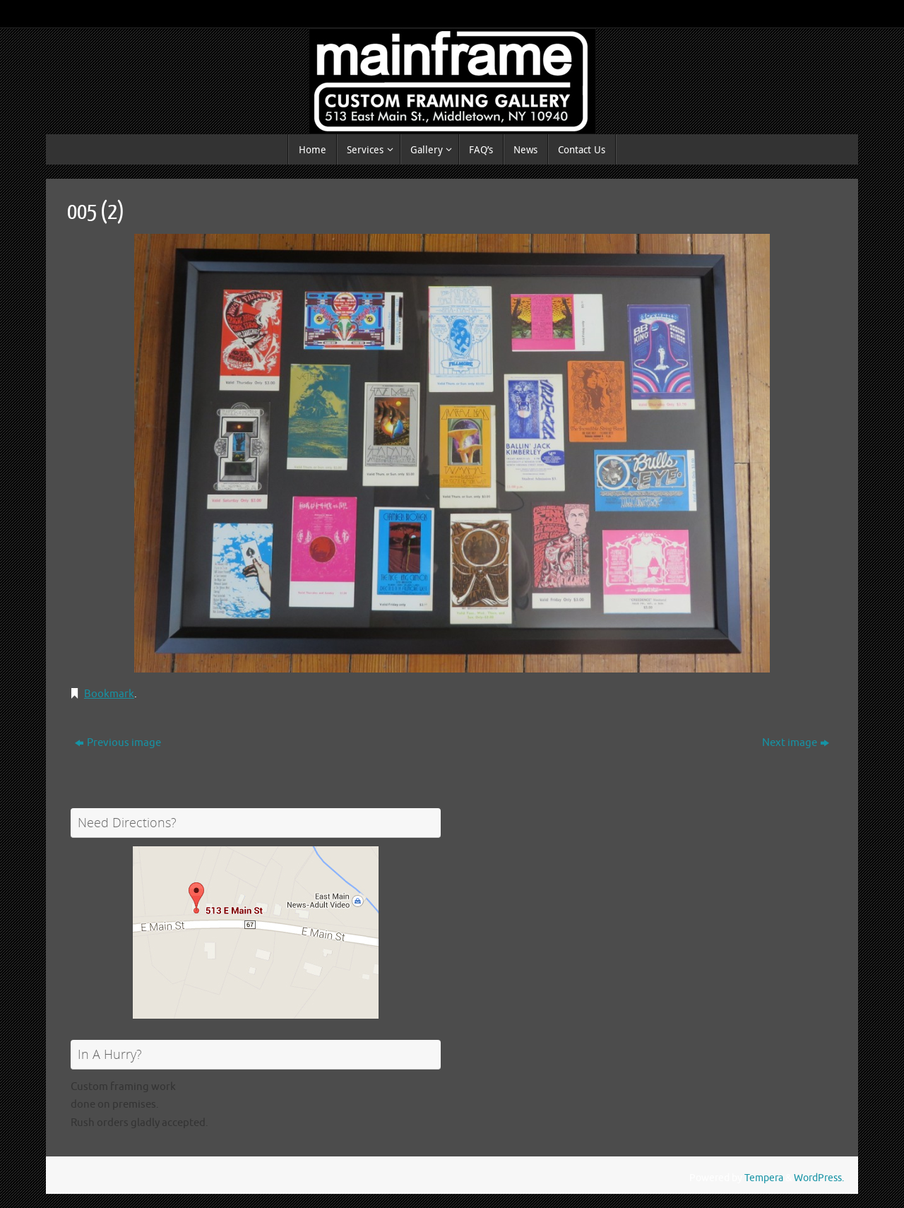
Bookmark (109, 694)
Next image (795, 743)
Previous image (118, 743)
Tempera (763, 1178)
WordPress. (819, 1178)
